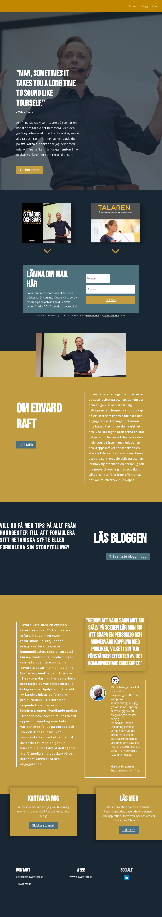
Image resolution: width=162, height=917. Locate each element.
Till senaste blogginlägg (127, 556)
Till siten (128, 830)
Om (154, 6)
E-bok (132, 6)
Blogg (144, 6)
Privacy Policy (92, 315)
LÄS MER (26, 444)
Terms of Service (111, 315)
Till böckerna (29, 170)
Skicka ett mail (43, 825)
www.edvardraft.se (81, 877)
